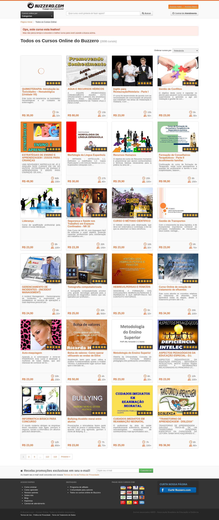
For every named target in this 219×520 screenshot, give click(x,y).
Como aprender (31, 490)
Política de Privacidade (89, 475)
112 (47, 457)
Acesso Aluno (191, 6)
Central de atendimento (34, 503)
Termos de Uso (70, 475)
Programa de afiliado (79, 487)
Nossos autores (31, 492)
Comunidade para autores (81, 490)
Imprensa (28, 501)
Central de (184, 13)
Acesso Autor (176, 6)
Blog (26, 498)
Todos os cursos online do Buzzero (85, 492)
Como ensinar (30, 487)
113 (55, 457)
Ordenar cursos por (162, 50)
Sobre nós (28, 495)
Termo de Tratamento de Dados (64, 515)
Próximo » (65, 457)
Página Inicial (26, 22)
